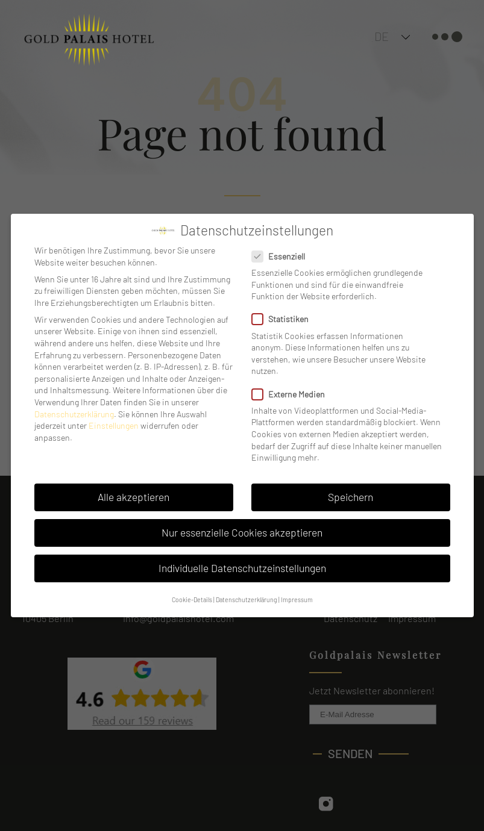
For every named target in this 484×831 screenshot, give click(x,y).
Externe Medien (292, 394)
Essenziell (282, 256)
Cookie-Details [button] (192, 599)
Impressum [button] (297, 599)
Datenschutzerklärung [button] (246, 599)
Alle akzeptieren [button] (133, 496)
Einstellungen (114, 425)
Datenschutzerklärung (74, 414)
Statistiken (283, 319)
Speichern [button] (350, 496)
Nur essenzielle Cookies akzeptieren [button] (242, 532)
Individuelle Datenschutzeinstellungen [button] (242, 567)
